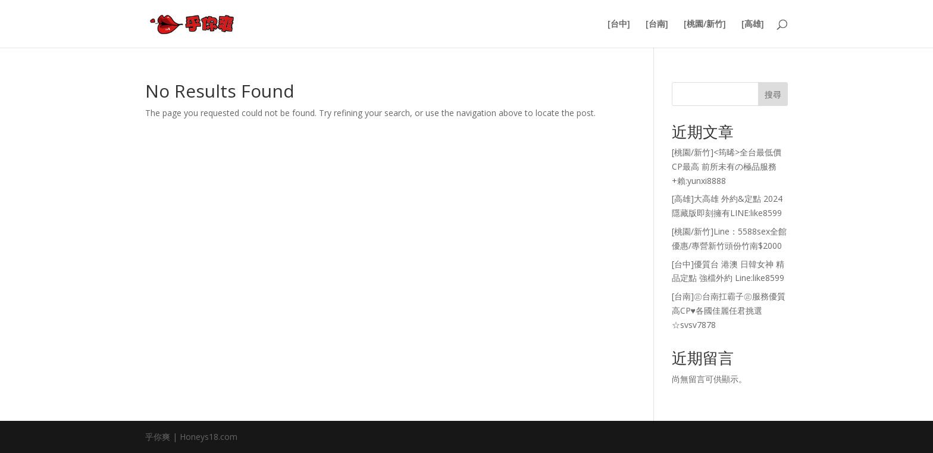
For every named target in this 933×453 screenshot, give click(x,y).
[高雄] (752, 24)
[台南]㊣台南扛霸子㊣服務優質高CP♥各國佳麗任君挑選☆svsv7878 (728, 310)
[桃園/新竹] (705, 24)
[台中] (619, 24)
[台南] (657, 24)
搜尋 (773, 94)
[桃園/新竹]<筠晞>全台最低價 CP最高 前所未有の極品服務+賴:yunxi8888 (726, 166)
